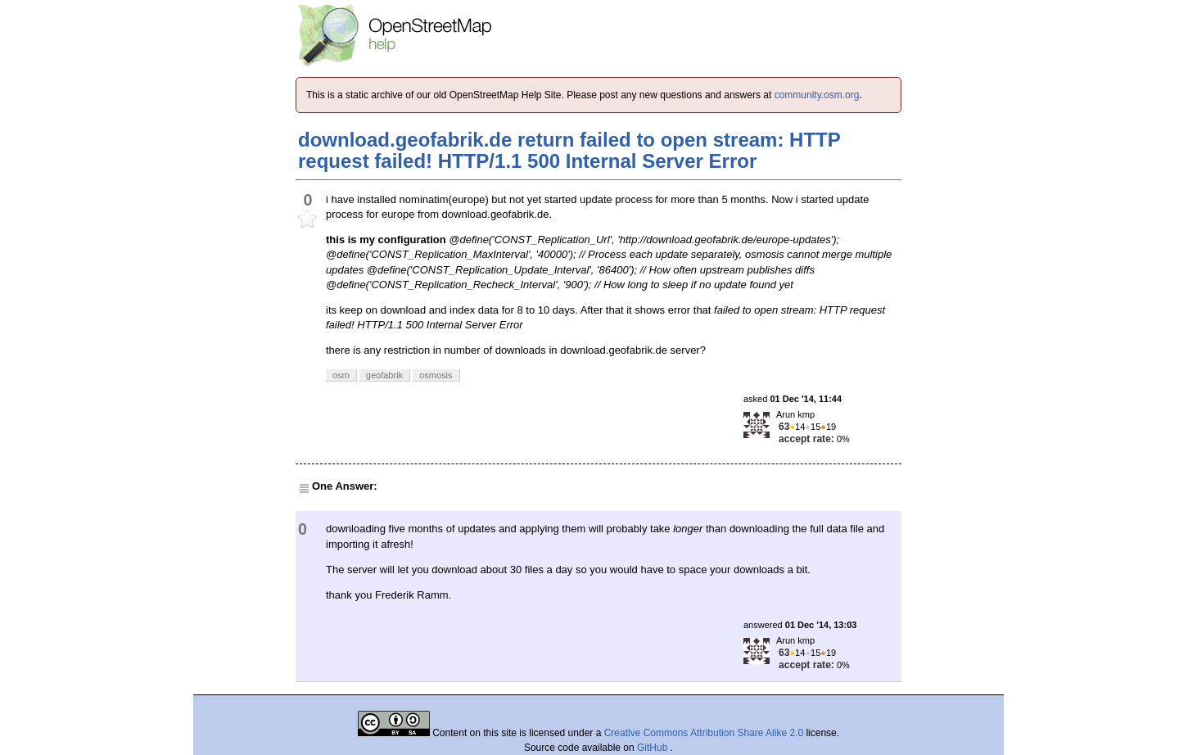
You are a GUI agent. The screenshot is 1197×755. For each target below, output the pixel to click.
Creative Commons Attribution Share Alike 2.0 (703, 733)
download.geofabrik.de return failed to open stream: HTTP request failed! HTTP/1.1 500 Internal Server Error (569, 150)
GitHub (654, 747)
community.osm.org (817, 95)
